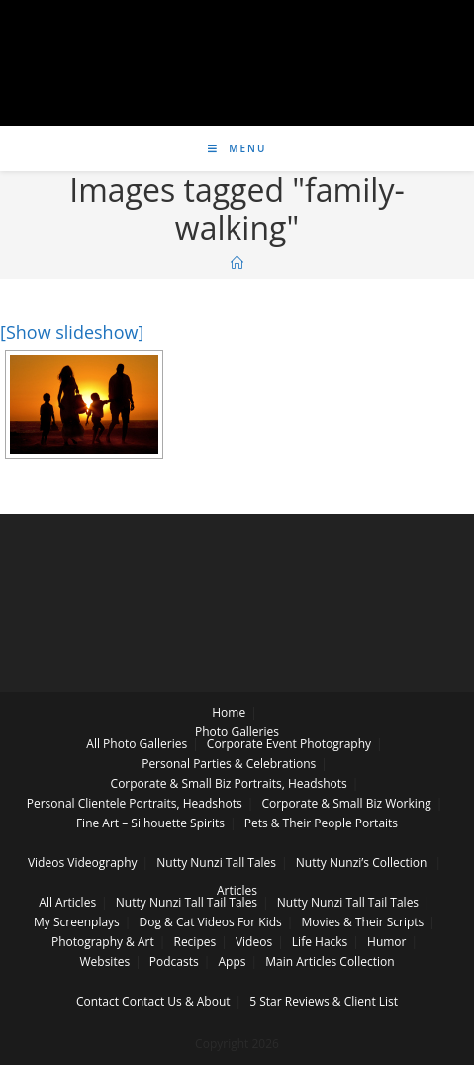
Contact (97, 1001)
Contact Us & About (176, 1001)
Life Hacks (319, 941)
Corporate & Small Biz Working (345, 803)
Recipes (194, 941)
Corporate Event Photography (289, 743)
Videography (102, 862)
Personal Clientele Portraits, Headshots (134, 803)
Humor (386, 941)
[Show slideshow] (71, 331)
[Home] (237, 263)
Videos (46, 862)
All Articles (67, 902)
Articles (237, 890)
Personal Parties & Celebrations (229, 763)
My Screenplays (77, 922)
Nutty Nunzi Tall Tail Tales (186, 902)
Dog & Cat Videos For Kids (211, 922)
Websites (104, 961)
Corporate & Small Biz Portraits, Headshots (229, 783)
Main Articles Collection (329, 961)
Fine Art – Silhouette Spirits (150, 823)
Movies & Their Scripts (363, 922)
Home (228, 712)
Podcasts (174, 961)
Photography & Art (102, 941)
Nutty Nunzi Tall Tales (216, 862)
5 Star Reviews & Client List (323, 1001)
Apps (231, 961)
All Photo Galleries (136, 743)
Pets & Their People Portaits (321, 823)
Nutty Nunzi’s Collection (361, 862)
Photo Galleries (237, 732)
